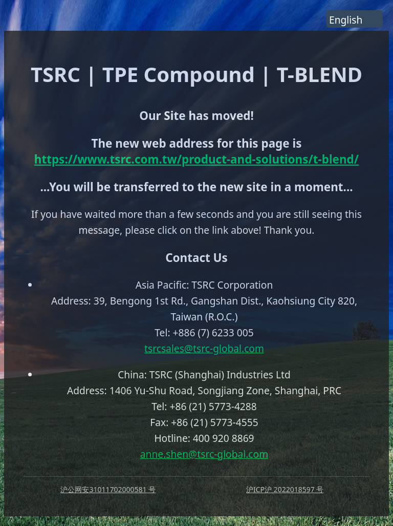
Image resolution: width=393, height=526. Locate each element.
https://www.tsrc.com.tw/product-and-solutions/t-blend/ (196, 159)
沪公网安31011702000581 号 (108, 489)
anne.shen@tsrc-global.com (204, 454)
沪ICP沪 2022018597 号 (284, 489)
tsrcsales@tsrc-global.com (204, 348)
